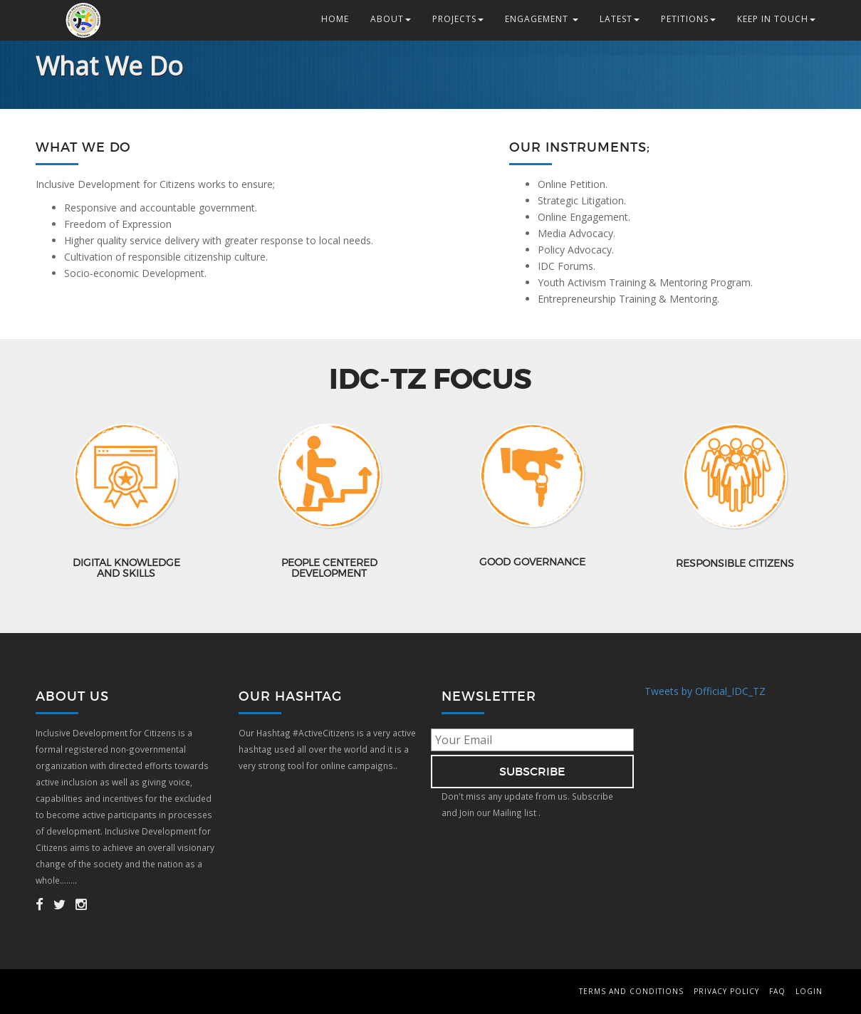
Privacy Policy (726, 991)
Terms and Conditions (631, 991)
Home (335, 19)
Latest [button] (620, 19)
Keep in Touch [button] (776, 19)
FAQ (777, 991)
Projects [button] (458, 19)
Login (809, 991)
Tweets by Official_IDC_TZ (705, 691)
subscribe (532, 771)
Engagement (541, 19)
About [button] (390, 19)
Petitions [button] (688, 19)
